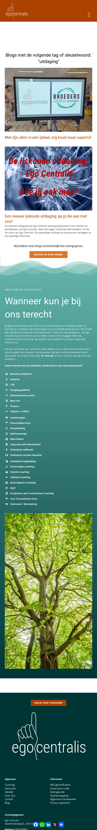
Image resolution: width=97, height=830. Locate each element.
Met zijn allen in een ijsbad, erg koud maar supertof (48, 137)
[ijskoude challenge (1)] (48, 147)
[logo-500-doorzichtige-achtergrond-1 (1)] (48, 710)
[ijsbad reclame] (48, 68)
